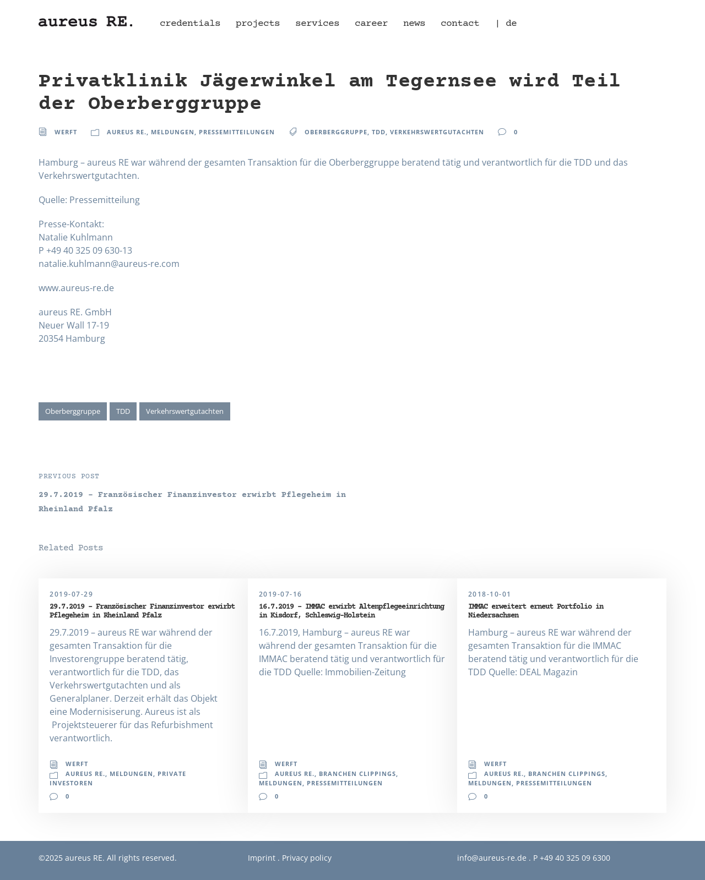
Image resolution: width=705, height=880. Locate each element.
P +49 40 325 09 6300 (571, 857)
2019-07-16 (280, 594)
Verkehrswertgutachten (437, 132)
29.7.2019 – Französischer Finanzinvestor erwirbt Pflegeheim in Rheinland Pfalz (142, 611)
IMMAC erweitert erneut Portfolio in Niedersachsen (535, 611)
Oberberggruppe (336, 132)
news (414, 23)
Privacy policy (307, 857)
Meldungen (172, 132)
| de (506, 23)
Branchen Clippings (357, 773)
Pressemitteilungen (237, 132)
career (371, 23)
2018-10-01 (490, 594)
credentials (190, 23)
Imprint (261, 857)
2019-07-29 (71, 594)
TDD (379, 132)
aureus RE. (127, 132)
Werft (66, 132)
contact (460, 23)
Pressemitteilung (104, 200)
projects (258, 23)
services (317, 23)
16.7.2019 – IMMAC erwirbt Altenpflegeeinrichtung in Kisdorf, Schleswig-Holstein (351, 611)
